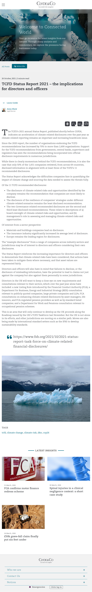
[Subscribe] (19, 66)
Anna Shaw (12, 109)
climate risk (30, 432)
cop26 (46, 432)
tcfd (4, 432)
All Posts (6, 66)
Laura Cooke (12, 103)
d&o (40, 432)
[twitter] (73, 123)
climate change (15, 432)
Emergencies (38, 587)
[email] (67, 123)
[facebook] (86, 123)
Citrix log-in (56, 587)
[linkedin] (80, 123)
